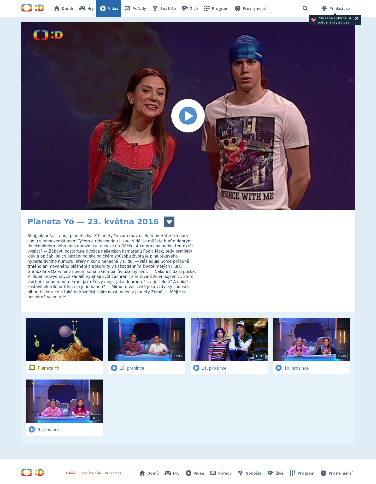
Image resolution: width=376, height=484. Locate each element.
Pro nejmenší (250, 8)
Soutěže (163, 8)
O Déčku (71, 473)
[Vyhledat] (305, 8)
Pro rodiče (113, 473)
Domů (63, 8)
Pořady (135, 8)
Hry (86, 8)
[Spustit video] (188, 116)
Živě (189, 8)
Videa (108, 8)
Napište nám (91, 473)
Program (215, 8)
